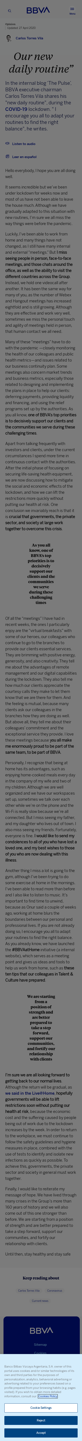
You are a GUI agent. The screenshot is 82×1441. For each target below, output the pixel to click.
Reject (41, 1420)
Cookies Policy (47, 1396)
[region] (41, 1397)
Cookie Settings (41, 1407)
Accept (41, 1432)
